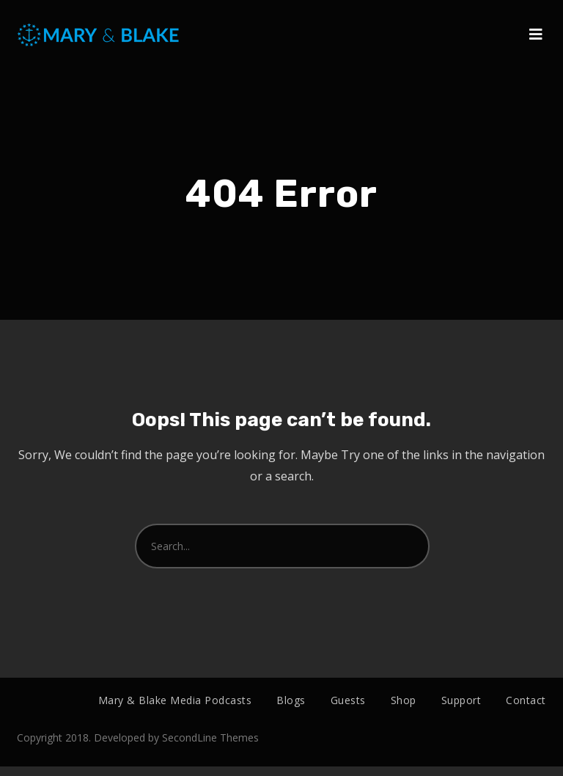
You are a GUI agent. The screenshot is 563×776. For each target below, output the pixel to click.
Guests (348, 700)
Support (461, 700)
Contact (526, 700)
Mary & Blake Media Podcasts (175, 700)
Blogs (291, 700)
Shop (403, 700)
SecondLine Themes (210, 748)
